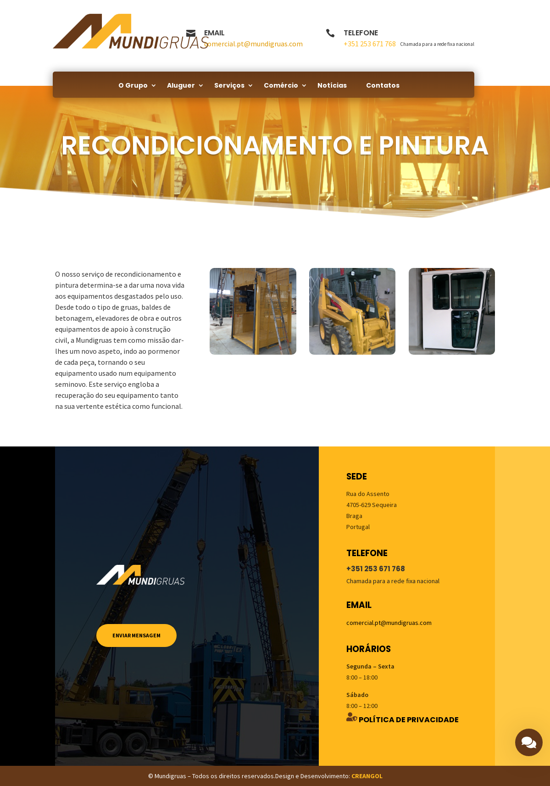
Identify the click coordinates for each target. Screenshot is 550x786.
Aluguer (181, 86)
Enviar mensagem (136, 635)
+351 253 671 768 (370, 43)
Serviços (229, 86)
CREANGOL (367, 776)
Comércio (281, 86)
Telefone (361, 33)
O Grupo (133, 86)
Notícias (332, 86)
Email (214, 33)
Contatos (383, 86)
